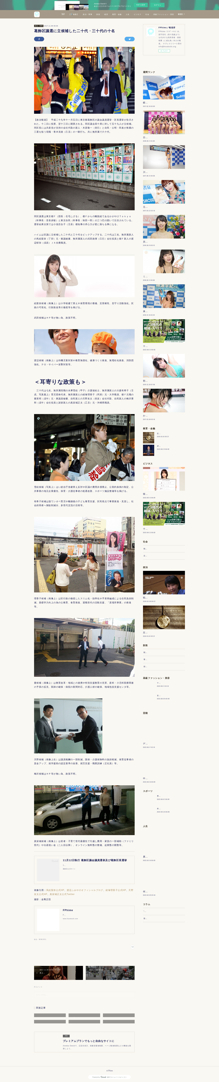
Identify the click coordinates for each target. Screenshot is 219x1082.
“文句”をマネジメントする (155, 999)
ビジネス (162, 14)
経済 (131, 14)
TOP (87, 14)
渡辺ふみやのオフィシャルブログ (85, 890)
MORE (180, 14)
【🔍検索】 (98, 14)
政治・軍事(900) (40, 939)
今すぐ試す (140, 5)
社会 (172, 14)
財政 (123, 14)
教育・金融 (141, 14)
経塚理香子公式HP (116, 890)
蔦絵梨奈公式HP (55, 890)
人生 (152, 14)
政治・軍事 (112, 14)
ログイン (157, 5)
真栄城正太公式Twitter (62, 894)
